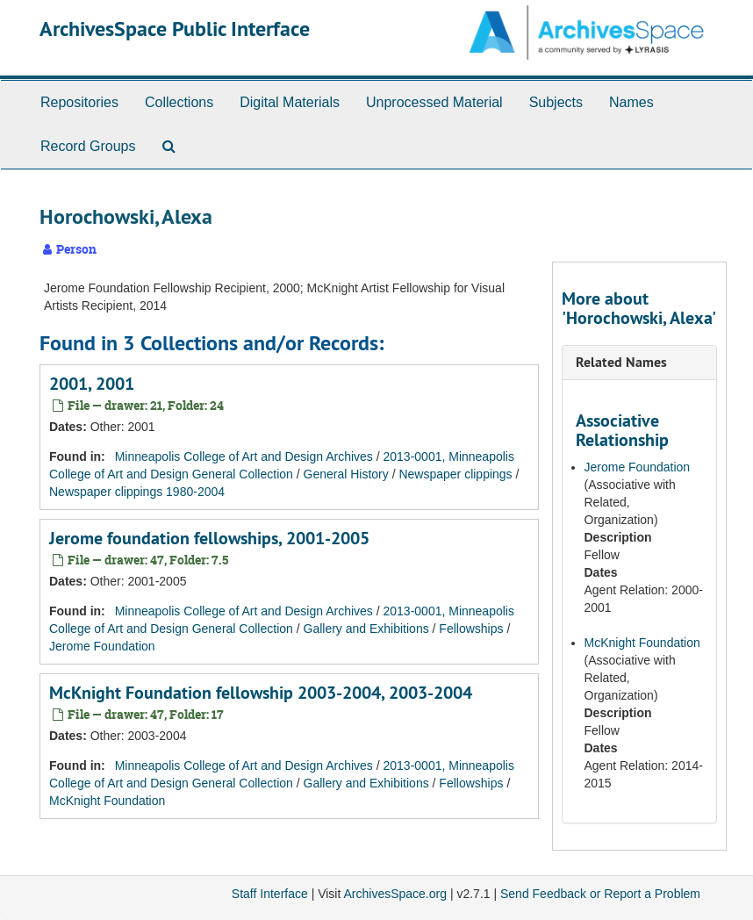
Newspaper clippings (455, 474)
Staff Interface (270, 894)
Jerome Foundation (102, 646)
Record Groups (88, 146)
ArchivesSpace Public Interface (174, 28)
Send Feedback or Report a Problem (600, 894)
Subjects (556, 102)
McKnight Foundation (107, 801)
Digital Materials (290, 102)
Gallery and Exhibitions (366, 629)
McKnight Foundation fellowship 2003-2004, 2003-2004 (260, 692)
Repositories (79, 102)
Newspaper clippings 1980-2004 (137, 492)
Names (631, 102)
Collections (179, 102)
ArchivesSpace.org (395, 894)
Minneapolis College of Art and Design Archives (244, 456)
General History (346, 474)
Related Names (621, 362)
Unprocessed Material (434, 102)
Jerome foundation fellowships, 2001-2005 (209, 538)
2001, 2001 (91, 383)
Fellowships (471, 629)
